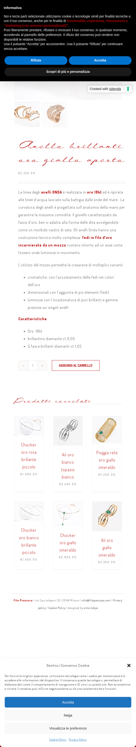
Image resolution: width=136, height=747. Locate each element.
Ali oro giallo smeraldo (107, 547)
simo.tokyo (91, 608)
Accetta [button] (100, 60)
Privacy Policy (78, 739)
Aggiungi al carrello (75, 365)
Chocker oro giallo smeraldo (67, 543)
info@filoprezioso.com (96, 600)
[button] (129, 665)
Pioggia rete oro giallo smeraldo (107, 460)
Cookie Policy (57, 739)
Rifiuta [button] (36, 60)
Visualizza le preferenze (68, 728)
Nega (68, 715)
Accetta (68, 702)
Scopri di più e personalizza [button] (68, 71)
